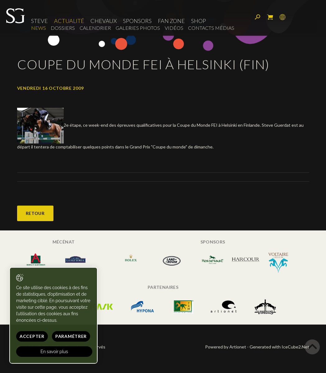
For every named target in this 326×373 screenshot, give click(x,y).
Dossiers (63, 28)
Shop (198, 21)
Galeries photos (138, 28)
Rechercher (258, 17)
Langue (282, 17)
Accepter (32, 336)
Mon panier (270, 17)
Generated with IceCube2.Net (279, 346)
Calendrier (95, 28)
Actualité (69, 21)
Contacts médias (211, 28)
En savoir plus (54, 351)
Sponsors (137, 21)
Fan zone (171, 21)
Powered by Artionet (225, 346)
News (38, 28)
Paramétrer (71, 336)
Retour (35, 213)
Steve (39, 21)
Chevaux (103, 21)
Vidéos (174, 28)
